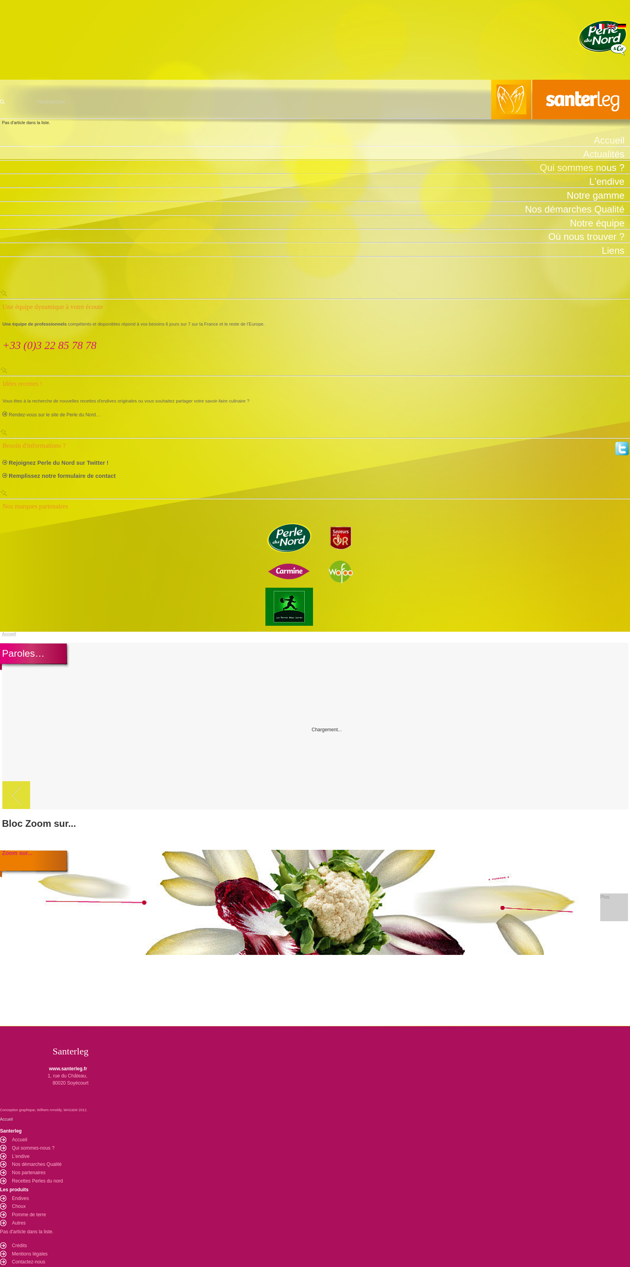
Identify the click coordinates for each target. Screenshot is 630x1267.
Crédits (19, 1245)
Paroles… (23, 653)
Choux (19, 1206)
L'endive (20, 1156)
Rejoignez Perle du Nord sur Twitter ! (59, 463)
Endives (20, 1198)
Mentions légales (30, 1254)
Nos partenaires (29, 1172)
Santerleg (315, 99)
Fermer (315, 293)
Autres (19, 1223)
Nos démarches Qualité (36, 1164)
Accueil (9, 634)
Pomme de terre (29, 1214)
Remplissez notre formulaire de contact (62, 476)
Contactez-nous (28, 1262)
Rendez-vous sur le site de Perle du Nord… (54, 415)
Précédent (16, 795)
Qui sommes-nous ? (33, 1148)
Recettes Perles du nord (37, 1181)
